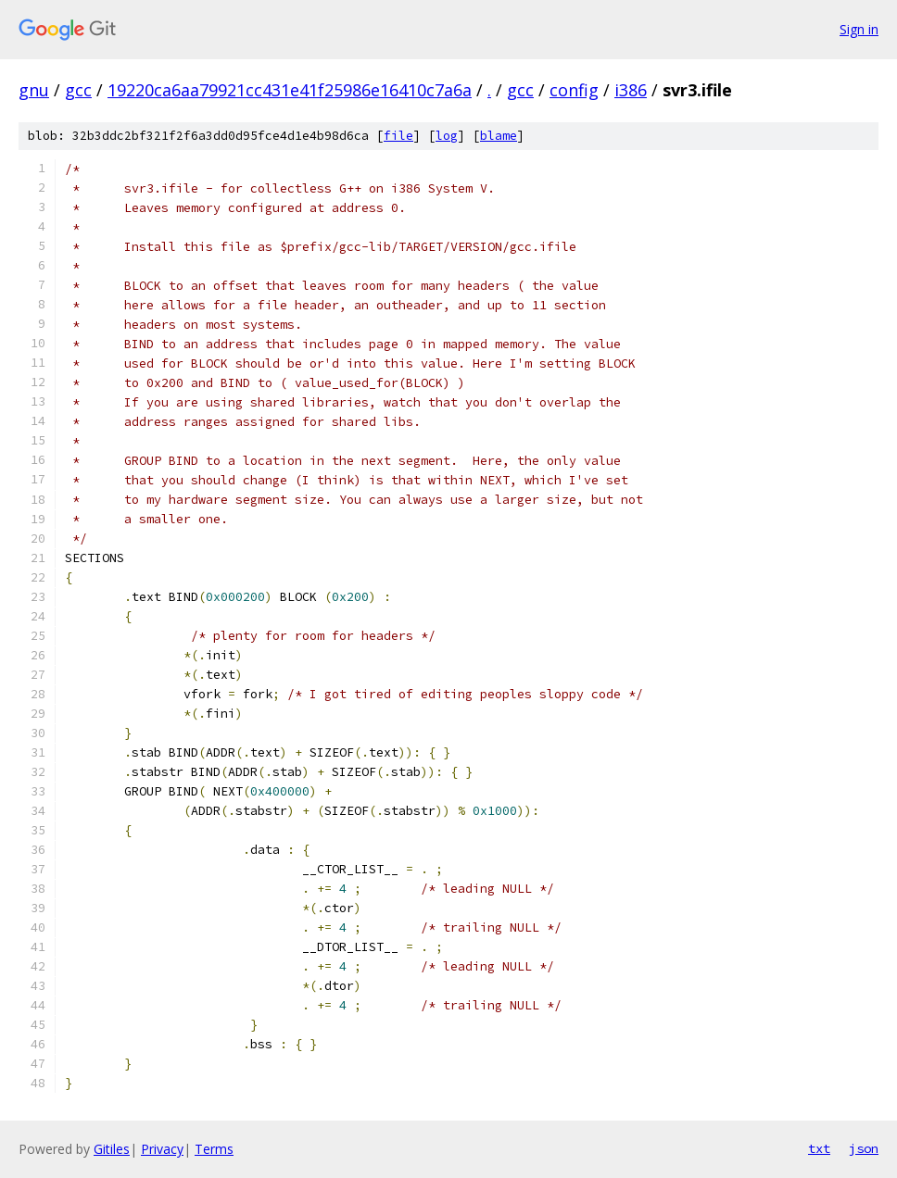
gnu (34, 90)
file (398, 136)
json (863, 1148)
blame (498, 136)
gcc (78, 90)
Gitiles (112, 1149)
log (447, 136)
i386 (630, 90)
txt (819, 1148)
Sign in (859, 29)
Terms (214, 1149)
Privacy (162, 1149)
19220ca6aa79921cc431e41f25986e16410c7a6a (289, 90)
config (574, 90)
